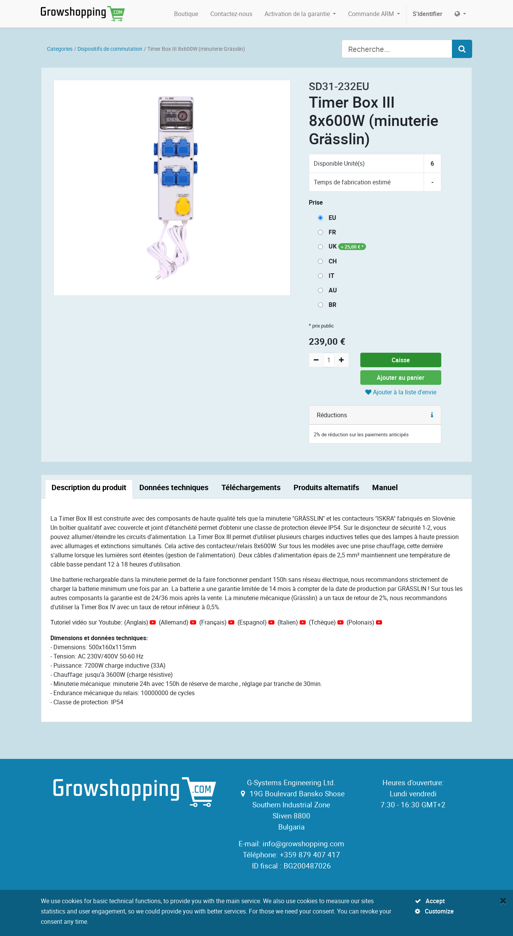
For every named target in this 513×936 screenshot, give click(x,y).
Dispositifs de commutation (109, 48)
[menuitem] (186, 13)
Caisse (401, 360)
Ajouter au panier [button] (400, 377)
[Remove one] (316, 360)
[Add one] (341, 360)
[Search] (462, 49)
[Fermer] (503, 900)
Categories (60, 48)
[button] (432, 415)
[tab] (89, 489)
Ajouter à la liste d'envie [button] (400, 392)
